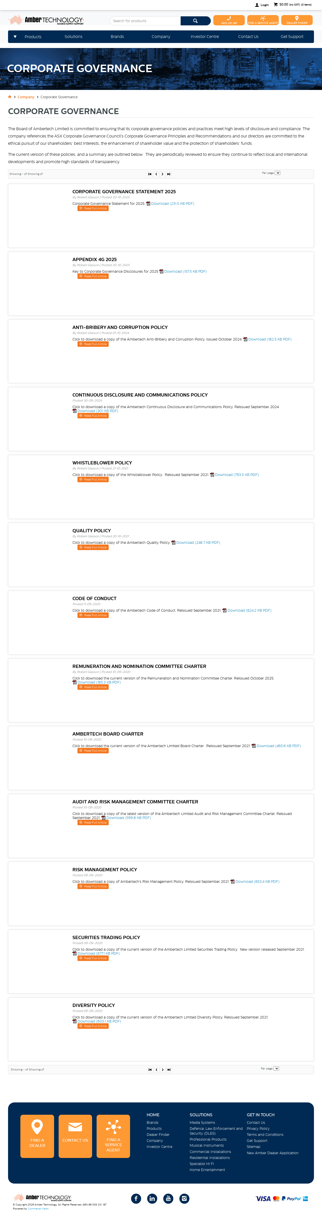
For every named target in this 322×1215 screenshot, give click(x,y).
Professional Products (208, 1139)
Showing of (35, 173)
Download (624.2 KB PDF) (249, 610)
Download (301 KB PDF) (97, 411)
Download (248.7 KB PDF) (198, 543)
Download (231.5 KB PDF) (172, 204)
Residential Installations (210, 1158)
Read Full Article (95, 208)
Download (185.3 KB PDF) (99, 682)
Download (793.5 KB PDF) (237, 475)
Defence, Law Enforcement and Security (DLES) (216, 1131)
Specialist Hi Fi (202, 1164)
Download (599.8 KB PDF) (128, 818)
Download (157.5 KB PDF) (185, 271)
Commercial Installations (210, 1152)
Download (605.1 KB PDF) (99, 1021)
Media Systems (202, 1123)
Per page (268, 172)
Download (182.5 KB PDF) (270, 339)
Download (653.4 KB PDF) (257, 882)
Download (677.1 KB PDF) (98, 953)
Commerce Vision (38, 1208)
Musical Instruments (207, 1145)
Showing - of (19, 173)
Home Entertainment (207, 1170)
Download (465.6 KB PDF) (279, 746)
